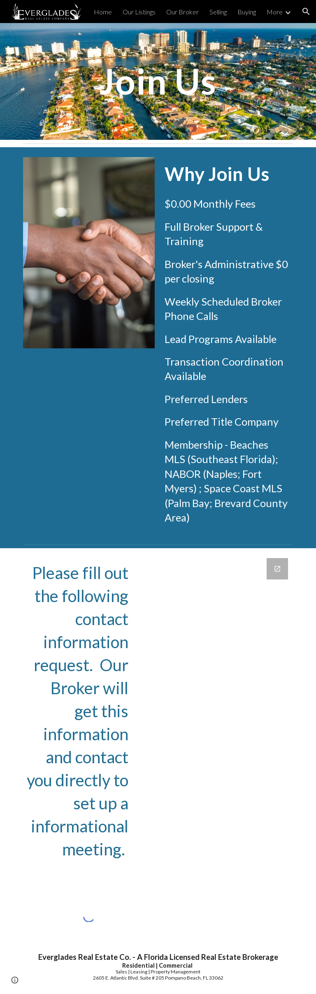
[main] (157, 81)
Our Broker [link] (182, 12)
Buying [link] (246, 12)
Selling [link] (218, 12)
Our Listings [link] (139, 12)
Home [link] (103, 12)
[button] (306, 11)
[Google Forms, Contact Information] (215, 725)
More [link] (275, 12)
